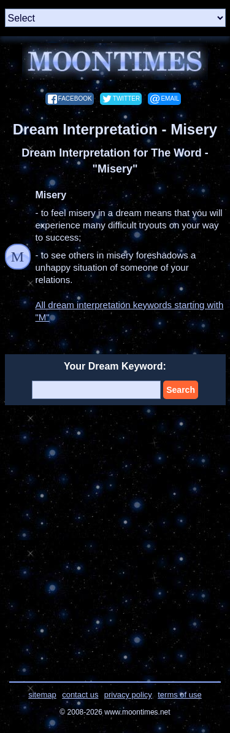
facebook (75, 98)
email (170, 98)
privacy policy (128, 694)
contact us (80, 694)
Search (180, 390)
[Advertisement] (115, 536)
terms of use (180, 694)
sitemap (42, 694)
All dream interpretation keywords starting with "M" (130, 311)
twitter (126, 98)
